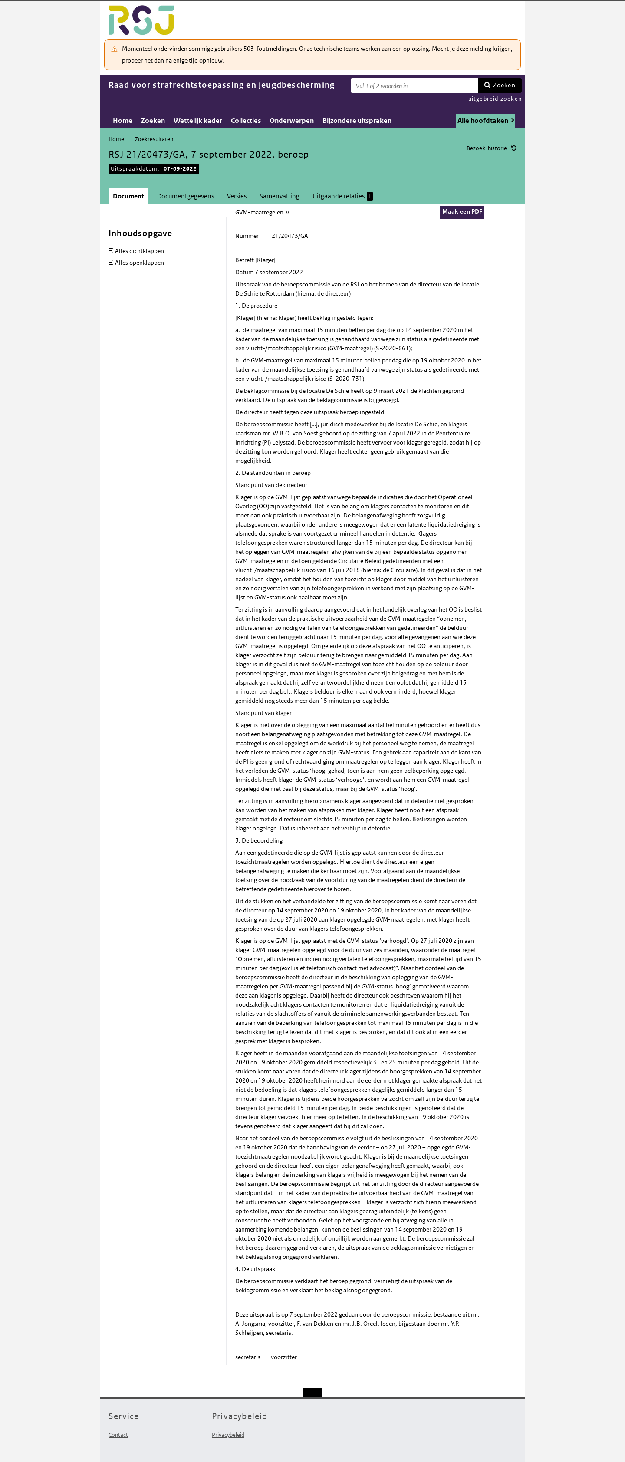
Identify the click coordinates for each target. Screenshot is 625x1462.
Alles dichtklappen (139, 251)
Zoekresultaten (154, 139)
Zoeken (504, 85)
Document (128, 196)
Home (122, 120)
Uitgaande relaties (342, 196)
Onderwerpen (292, 120)
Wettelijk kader (198, 120)
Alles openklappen (139, 263)
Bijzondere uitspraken (356, 120)
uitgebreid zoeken (495, 98)
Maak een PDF (462, 211)
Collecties (246, 120)
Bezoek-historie (487, 148)
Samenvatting (279, 196)
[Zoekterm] (414, 85)
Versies (237, 196)
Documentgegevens (185, 196)
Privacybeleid (228, 1435)
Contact (118, 1435)
